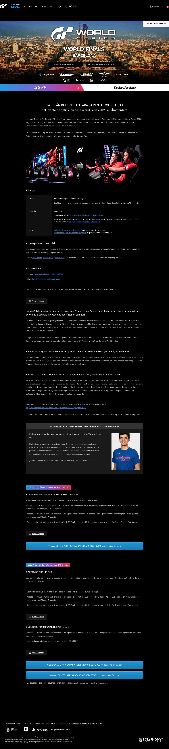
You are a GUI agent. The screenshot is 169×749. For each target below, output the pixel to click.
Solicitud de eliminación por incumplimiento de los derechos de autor (74, 723)
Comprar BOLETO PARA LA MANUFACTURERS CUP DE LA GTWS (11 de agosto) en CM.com (84, 665)
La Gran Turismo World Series (64, 64)
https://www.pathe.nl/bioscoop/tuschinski (84, 222)
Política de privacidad (34, 723)
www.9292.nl (48, 258)
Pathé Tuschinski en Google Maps (46, 279)
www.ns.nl (59, 258)
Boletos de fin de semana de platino (67, 230)
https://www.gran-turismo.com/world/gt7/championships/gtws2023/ (56, 408)
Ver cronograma (38, 301)
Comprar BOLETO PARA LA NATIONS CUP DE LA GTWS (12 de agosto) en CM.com (84, 675)
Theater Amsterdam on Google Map (48, 274)
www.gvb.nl (37, 258)
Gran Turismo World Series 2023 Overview (102, 64)
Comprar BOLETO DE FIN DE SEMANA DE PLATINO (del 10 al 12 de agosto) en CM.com (84, 546)
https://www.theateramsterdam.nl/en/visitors (86, 215)
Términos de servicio (13, 723)
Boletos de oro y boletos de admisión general (70, 233)
